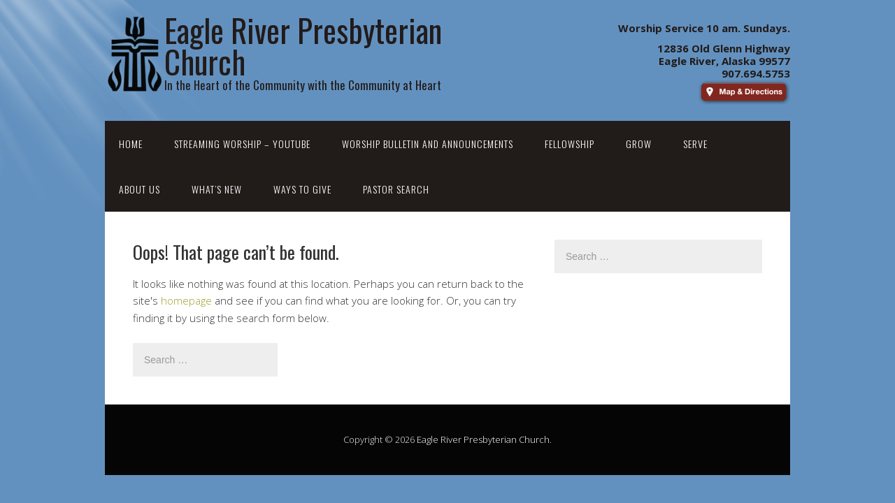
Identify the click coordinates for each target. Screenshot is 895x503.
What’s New (217, 189)
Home (131, 143)
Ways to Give (302, 189)
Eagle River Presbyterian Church (483, 439)
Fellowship (569, 143)
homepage (186, 300)
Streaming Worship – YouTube (242, 143)
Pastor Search (396, 189)
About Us (139, 189)
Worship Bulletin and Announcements (427, 143)
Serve (695, 143)
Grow (639, 143)
